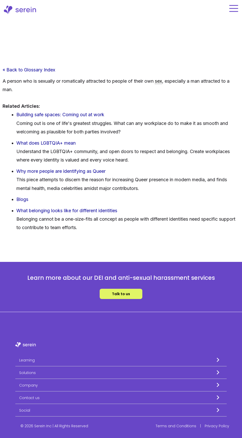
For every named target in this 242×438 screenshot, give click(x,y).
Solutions (27, 372)
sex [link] (158, 81)
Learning (27, 360)
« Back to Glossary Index (29, 69)
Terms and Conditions (176, 426)
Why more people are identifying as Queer (61, 171)
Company (28, 385)
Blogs (22, 199)
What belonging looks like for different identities (66, 210)
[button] (121, 360)
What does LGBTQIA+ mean (46, 143)
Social (24, 410)
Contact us (29, 397)
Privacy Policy (217, 426)
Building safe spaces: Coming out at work (60, 114)
